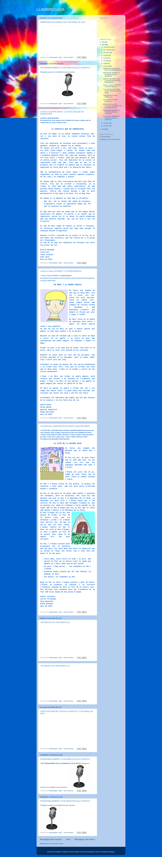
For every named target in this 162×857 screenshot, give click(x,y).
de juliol (106, 55)
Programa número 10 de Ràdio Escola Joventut (57, 805)
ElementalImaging (88, 852)
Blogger (111, 852)
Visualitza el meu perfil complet (110, 139)
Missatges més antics (85, 839)
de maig (106, 60)
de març (106, 66)
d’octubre (106, 52)
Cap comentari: (68, 57)
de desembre (107, 47)
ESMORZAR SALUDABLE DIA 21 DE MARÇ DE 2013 (62, 22)
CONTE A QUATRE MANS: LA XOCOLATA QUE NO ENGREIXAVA (111, 80)
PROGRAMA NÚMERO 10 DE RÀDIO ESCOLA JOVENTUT (65, 801)
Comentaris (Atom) (57, 843)
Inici (68, 839)
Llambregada (106, 136)
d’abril (105, 63)
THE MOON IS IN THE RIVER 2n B (55, 622)
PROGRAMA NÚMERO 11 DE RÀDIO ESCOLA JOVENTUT (65, 759)
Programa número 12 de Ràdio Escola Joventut (57, 72)
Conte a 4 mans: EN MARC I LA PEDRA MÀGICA (60, 271)
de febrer (106, 123)
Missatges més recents (51, 839)
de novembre (108, 50)
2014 (103, 42)
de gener (106, 126)
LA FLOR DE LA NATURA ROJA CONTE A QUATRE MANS (65, 426)
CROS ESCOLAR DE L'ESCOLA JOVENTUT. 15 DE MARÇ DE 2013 (112, 105)
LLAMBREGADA (50, 9)
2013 (103, 45)
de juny (106, 58)
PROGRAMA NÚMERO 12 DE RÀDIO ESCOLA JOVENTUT (65, 68)
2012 (103, 129)
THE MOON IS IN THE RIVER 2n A (55, 666)
